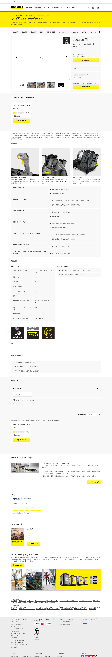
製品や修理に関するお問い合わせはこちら (44, 640)
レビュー (84, 32)
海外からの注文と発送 (17, 611)
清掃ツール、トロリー (53, 592)
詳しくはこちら (17, 548)
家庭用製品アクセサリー (39, 585)
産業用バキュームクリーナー (27, 592)
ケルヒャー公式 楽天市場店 (64, 604)
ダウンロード (94, 32)
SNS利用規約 (84, 650)
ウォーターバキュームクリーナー (69, 583)
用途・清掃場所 (51, 32)
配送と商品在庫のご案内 (17, 607)
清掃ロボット (75, 590)
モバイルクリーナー (40, 583)
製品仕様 (33, 32)
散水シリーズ (22, 583)
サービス (46, 7)
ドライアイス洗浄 (41, 592)
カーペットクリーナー (38, 590)
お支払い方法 (14, 604)
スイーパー (30, 583)
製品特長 (24, 32)
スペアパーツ (74, 32)
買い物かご (86, 60)
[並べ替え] (93, 397)
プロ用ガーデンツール (64, 590)
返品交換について (15, 614)
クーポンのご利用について (18, 625)
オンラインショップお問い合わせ (19, 627)
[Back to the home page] (18, 7)
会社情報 (59, 639)
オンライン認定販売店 (63, 648)
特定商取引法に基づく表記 (18, 616)
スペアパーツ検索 (94, 465)
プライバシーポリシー (63, 641)
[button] (99, 32)
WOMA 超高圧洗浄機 (67, 592)
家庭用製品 (29, 7)
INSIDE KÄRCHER (57, 7)
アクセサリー (63, 32)
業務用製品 (38, 7)
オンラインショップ (71, 7)
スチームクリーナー (52, 583)
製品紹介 (15, 32)
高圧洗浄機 (14, 583)
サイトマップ (60, 646)
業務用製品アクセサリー (80, 592)
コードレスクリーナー (85, 583)
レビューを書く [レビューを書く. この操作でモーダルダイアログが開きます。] (78, 77)
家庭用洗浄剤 (51, 585)
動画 (41, 32)
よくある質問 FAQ (16, 630)
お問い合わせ (86, 86)
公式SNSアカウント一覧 (87, 648)
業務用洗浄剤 (92, 592)
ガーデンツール (26, 585)
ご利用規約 (14, 620)
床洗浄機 (83, 590)
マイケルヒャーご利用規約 (18, 623)
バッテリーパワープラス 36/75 (21, 105)
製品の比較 (82, 397)
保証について (14, 618)
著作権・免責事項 (62, 643)
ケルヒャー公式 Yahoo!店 (63, 607)
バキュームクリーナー (25, 590)
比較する (76, 68)
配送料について (15, 609)
